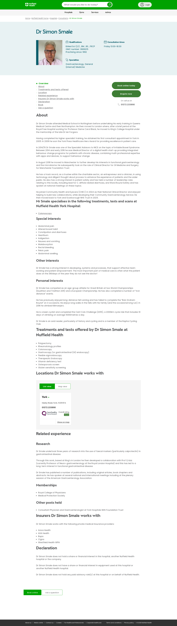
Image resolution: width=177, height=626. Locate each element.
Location (42, 92)
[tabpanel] (88, 409)
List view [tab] (47, 386)
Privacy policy (129, 623)
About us (28, 623)
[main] (88, 318)
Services (94, 12)
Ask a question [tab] (52, 592)
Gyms (81, 12)
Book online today (126, 85)
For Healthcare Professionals (74, 623)
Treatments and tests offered (53, 89)
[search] (87, 4)
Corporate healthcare (93, 623)
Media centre (38, 623)
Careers (59, 623)
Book (40, 104)
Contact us (50, 623)
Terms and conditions (114, 623)
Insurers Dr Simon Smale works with (56, 98)
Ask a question (45, 107)
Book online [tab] (32, 592)
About (41, 86)
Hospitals (68, 12)
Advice (108, 12)
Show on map (63, 422)
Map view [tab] (62, 386)
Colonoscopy (45, 213)
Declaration (44, 101)
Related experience (48, 95)
